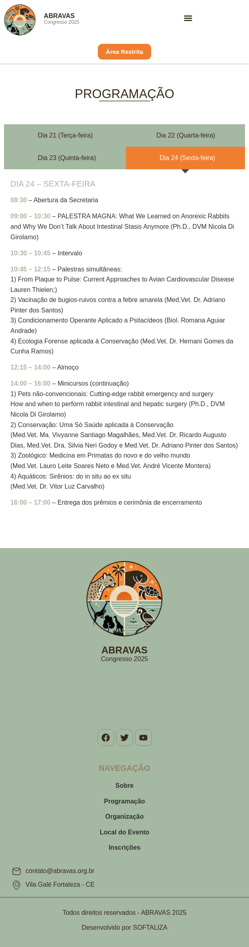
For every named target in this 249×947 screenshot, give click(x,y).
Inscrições (124, 847)
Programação (124, 801)
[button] (187, 18)
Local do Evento (125, 832)
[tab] (63, 135)
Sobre (124, 785)
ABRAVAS (59, 15)
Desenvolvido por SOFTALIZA (124, 927)
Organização (124, 816)
